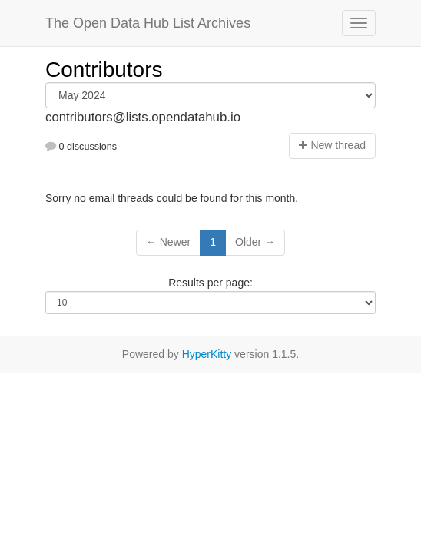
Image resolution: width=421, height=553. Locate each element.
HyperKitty (207, 354)
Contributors (104, 69)
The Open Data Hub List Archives (147, 23)
